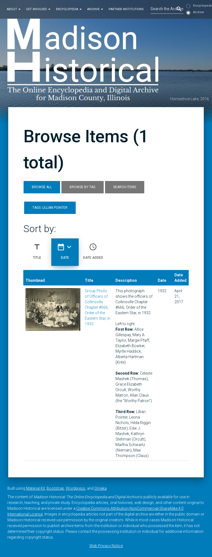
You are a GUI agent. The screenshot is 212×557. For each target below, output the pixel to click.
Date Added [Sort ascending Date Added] (93, 249)
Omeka (100, 488)
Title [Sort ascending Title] (37, 249)
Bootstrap (55, 488)
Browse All (42, 187)
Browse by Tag (82, 187)
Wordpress (75, 488)
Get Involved (38, 9)
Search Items (124, 187)
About (14, 9)
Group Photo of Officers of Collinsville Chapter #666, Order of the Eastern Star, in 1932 (97, 307)
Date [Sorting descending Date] (65, 249)
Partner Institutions (126, 9)
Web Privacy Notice (106, 546)
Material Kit (35, 488)
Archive (95, 9)
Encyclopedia (69, 9)
